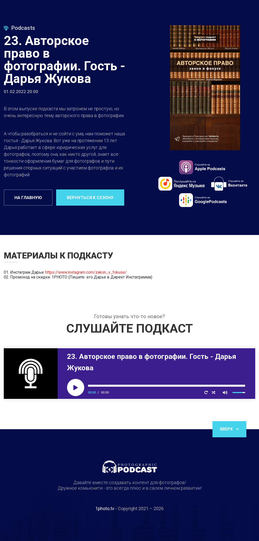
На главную (28, 197)
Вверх (229, 429)
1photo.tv (104, 508)
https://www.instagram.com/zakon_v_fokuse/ (86, 272)
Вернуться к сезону (90, 197)
